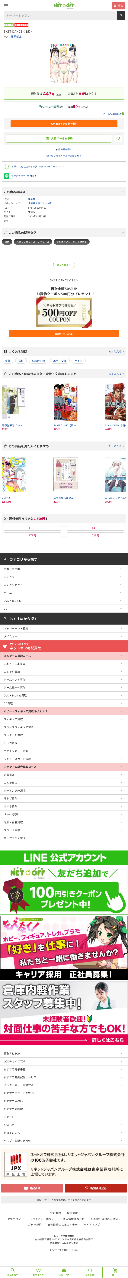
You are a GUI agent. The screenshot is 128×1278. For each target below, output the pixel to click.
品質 (7, 361)
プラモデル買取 (13, 735)
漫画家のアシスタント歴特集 (71, 241)
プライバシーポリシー (43, 1219)
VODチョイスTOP (14, 1061)
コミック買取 (12, 671)
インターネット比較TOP (19, 1085)
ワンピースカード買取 (17, 759)
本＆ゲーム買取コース (17, 656)
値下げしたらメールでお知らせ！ (64, 155)
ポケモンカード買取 (16, 751)
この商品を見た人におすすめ (66, 446)
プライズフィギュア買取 (19, 727)
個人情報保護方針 (74, 1219)
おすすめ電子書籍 (14, 1069)
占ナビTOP (10, 1117)
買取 (120, 5)
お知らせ (9, 1125)
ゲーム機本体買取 (14, 687)
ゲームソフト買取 (14, 679)
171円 (32, 535)
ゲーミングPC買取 (15, 790)
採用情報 (72, 1213)
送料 (21, 361)
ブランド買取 (12, 830)
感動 (7, 241)
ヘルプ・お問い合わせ (17, 1140)
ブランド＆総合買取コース (20, 767)
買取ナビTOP (12, 1053)
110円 (32, 528)
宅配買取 (35, 1188)
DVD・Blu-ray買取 (15, 695)
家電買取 (9, 775)
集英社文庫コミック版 (40, 203)
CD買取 (8, 703)
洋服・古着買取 (13, 822)
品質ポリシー (16, 1219)
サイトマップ (92, 1224)
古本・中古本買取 (14, 664)
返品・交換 (60, 361)
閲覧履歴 (89, 1274)
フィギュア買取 (13, 719)
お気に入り (38, 1274)
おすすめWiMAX (13, 1101)
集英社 (31, 198)
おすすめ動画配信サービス (20, 1077)
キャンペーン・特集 (16, 628)
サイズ (79, 361)
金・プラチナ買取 (14, 838)
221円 (95, 535)
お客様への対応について (106, 1219)
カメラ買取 (10, 782)
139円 (95, 528)
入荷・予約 (64, 1274)
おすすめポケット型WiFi (19, 1093)
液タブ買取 (10, 798)
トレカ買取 (10, 743)
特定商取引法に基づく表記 (64, 1242)
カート (115, 1274)
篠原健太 (16, 36)
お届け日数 (38, 361)
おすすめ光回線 (13, 1109)
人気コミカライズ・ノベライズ (33, 241)
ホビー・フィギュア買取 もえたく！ (26, 711)
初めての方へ (12, 1133)
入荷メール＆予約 (62, 138)
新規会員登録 (98, 1188)
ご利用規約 (35, 1224)
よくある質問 (66, 351)
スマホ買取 (10, 806)
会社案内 (55, 1213)
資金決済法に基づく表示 (63, 1224)
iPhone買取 (11, 814)
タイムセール (12, 636)
